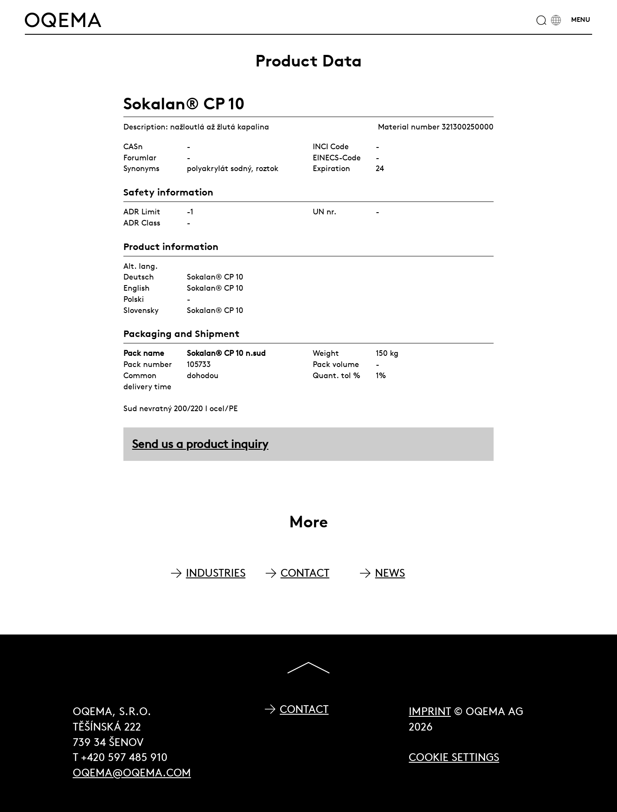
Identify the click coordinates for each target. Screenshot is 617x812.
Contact (304, 709)
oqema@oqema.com (132, 772)
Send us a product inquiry (200, 444)
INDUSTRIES (216, 573)
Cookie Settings (454, 757)
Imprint (430, 711)
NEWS (390, 573)
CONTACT (305, 573)
